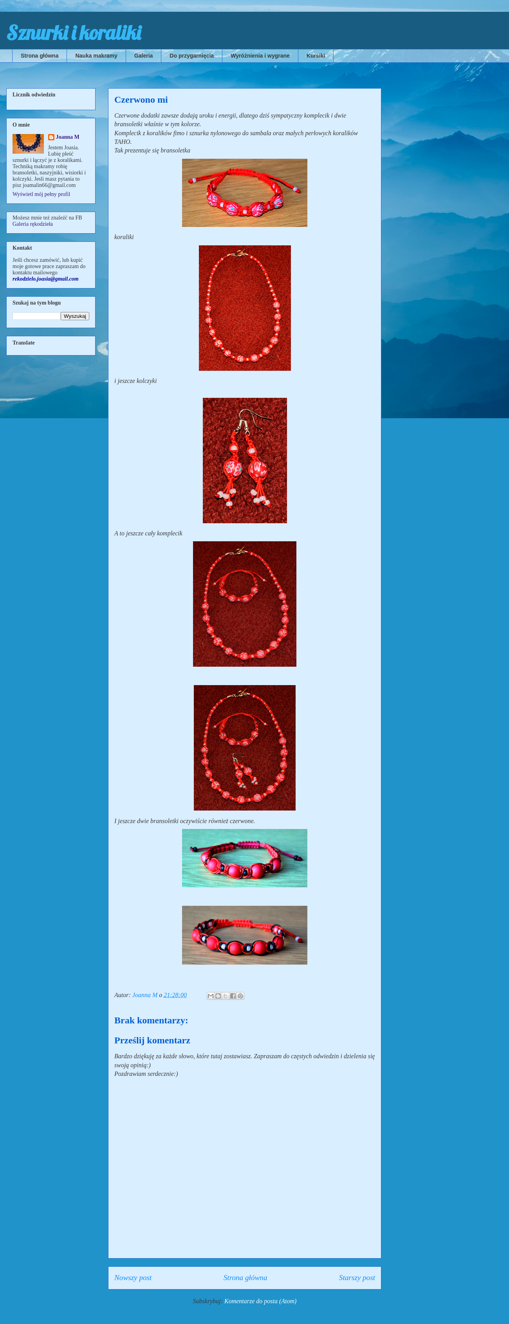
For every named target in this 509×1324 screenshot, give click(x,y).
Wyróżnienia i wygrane (260, 56)
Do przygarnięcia (192, 56)
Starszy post (357, 1277)
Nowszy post (133, 1277)
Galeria (143, 56)
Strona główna (39, 56)
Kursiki (316, 56)
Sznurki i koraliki (73, 32)
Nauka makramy (96, 56)
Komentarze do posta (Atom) (260, 1301)
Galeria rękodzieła (33, 224)
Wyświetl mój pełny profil (41, 194)
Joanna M (67, 137)
